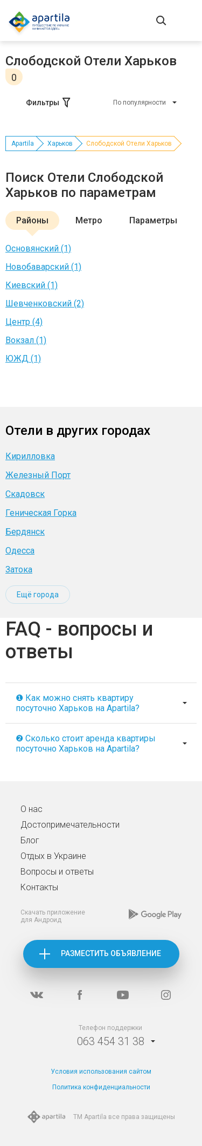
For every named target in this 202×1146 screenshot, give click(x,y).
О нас (31, 809)
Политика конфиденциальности (101, 1087)
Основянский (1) (38, 248)
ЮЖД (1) (23, 358)
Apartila (22, 143)
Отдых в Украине (53, 856)
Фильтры (49, 102)
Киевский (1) (31, 285)
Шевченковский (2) (44, 303)
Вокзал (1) (25, 340)
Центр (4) (24, 322)
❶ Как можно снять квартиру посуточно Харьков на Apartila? (78, 703)
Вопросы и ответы (57, 872)
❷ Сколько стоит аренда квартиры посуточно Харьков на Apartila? (86, 743)
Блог (29, 840)
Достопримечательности (70, 825)
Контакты (39, 887)
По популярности (139, 102)
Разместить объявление (111, 953)
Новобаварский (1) (43, 267)
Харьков (60, 143)
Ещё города (38, 594)
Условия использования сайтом (101, 1071)
